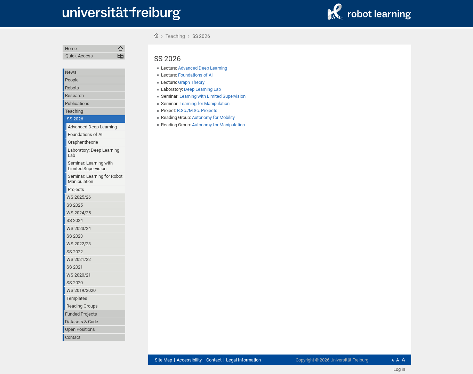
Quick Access (79, 55)
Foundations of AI (195, 75)
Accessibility (189, 360)
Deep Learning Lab (202, 89)
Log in (399, 369)
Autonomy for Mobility (213, 117)
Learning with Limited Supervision (212, 96)
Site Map (163, 360)
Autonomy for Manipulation (218, 124)
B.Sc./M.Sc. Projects (197, 110)
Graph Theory (191, 82)
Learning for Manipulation (204, 103)
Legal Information (243, 360)
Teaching (175, 36)
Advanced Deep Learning (202, 68)
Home (156, 35)
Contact (214, 360)
